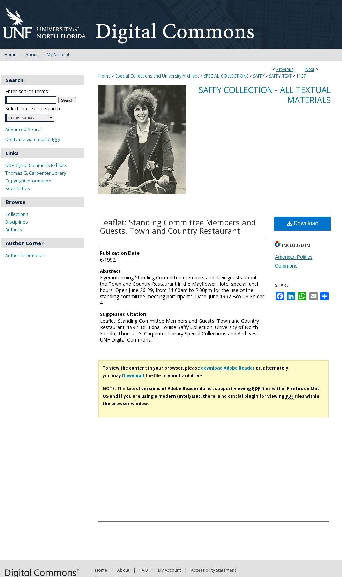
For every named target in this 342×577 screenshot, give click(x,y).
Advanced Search (24, 129)
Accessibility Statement (213, 570)
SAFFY (259, 76)
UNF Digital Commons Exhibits (36, 165)
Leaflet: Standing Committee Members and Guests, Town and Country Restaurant (178, 226)
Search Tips (17, 188)
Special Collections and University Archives (157, 76)
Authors (13, 229)
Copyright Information (28, 180)
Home (104, 76)
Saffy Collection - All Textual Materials (265, 94)
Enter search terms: (27, 91)
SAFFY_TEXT (280, 76)
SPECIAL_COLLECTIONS (226, 76)
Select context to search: (33, 108)
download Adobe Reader (228, 368)
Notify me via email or (32, 139)
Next (309, 69)
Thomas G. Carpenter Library (35, 173)
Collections (16, 214)
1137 (301, 76)
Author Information (25, 255)
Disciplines (16, 222)
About (123, 570)
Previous (284, 69)
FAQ (144, 570)
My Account (169, 570)
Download (303, 223)
